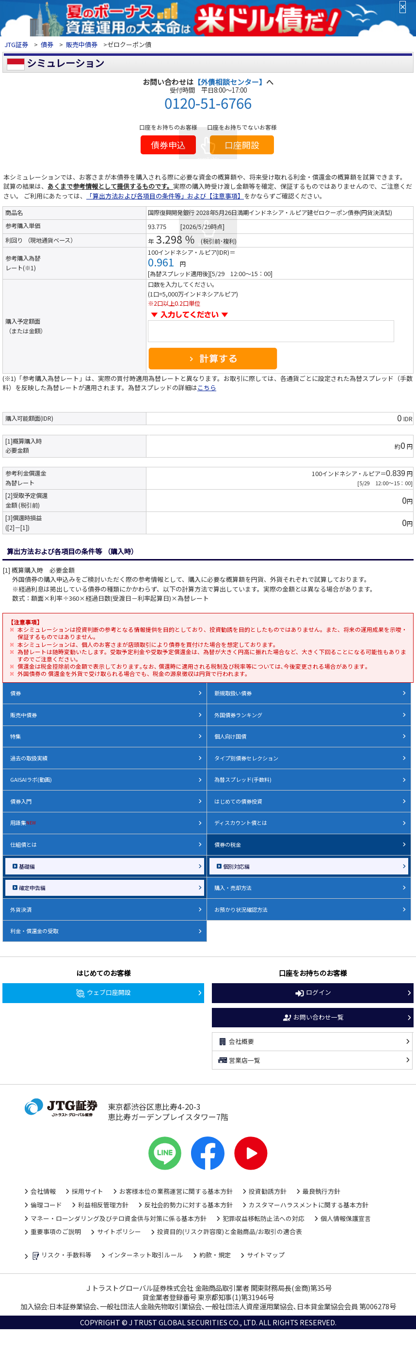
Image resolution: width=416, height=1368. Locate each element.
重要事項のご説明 (56, 1231)
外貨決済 (21, 909)
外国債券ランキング (238, 715)
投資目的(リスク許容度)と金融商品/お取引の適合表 (229, 1231)
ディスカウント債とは (240, 822)
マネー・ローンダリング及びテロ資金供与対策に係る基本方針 (119, 1218)
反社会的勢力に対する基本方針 (188, 1204)
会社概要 (235, 1042)
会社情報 (43, 1191)
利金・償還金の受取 (34, 931)
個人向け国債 (230, 736)
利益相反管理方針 (103, 1204)
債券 (47, 44)
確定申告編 (32, 887)
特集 (15, 736)
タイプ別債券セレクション (246, 758)
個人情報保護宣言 (345, 1218)
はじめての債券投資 (238, 801)
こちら (206, 387)
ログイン (312, 993)
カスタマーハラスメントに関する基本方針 (308, 1204)
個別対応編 (236, 866)
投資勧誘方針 (268, 1191)
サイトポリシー (119, 1231)
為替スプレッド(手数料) (243, 779)
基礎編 (27, 866)
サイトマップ (266, 1254)
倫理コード (46, 1204)
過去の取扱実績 (29, 758)
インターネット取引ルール (145, 1254)
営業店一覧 (238, 1060)
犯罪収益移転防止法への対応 (263, 1218)
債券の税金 (227, 844)
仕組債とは (23, 844)
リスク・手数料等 (61, 1256)
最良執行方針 (321, 1191)
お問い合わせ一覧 (313, 1017)
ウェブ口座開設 (103, 993)
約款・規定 (215, 1254)
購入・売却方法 (233, 887)
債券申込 (168, 144)
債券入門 (21, 801)
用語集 (23, 822)
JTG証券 (17, 44)
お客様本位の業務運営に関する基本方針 (176, 1191)
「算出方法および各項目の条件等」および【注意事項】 (165, 195)
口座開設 (241, 144)
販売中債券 (81, 44)
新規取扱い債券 (233, 693)
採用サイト (87, 1191)
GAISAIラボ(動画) (31, 779)
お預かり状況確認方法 (241, 909)
